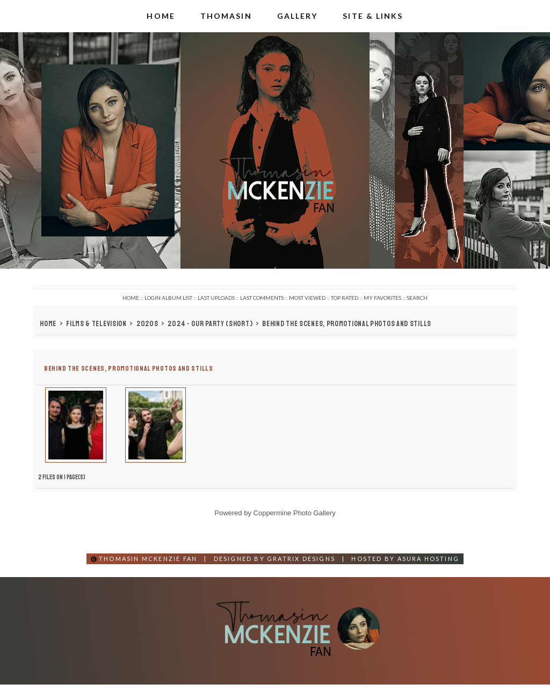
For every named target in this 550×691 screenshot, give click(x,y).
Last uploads (216, 297)
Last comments (262, 297)
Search (417, 297)
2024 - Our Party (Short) (210, 323)
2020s (147, 323)
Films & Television (96, 323)
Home (130, 297)
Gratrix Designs (301, 565)
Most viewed (307, 297)
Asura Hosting (428, 565)
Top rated (344, 297)
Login (152, 297)
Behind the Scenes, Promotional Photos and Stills (346, 323)
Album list (177, 297)
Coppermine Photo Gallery (295, 519)
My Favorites (382, 297)
